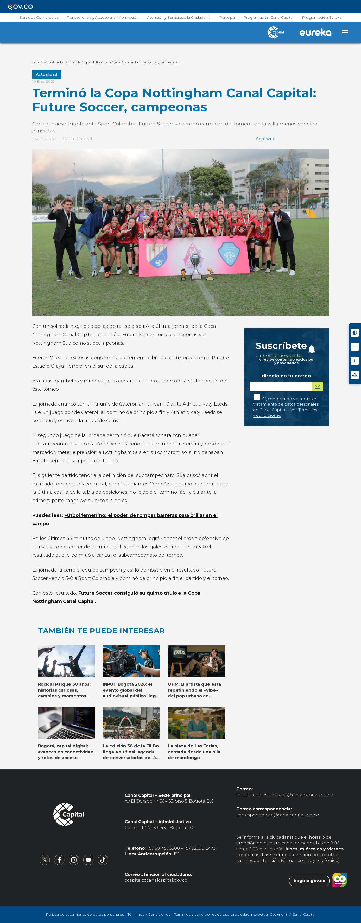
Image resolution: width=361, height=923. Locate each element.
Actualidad (46, 74)
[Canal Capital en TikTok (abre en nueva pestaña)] (103, 863)
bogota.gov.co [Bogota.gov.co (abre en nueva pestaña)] (309, 880)
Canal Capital (77, 138)
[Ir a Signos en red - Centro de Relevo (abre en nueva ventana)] (355, 374)
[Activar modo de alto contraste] (355, 332)
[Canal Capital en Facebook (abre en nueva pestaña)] (59, 863)
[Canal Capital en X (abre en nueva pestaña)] (45, 863)
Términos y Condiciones (149, 914)
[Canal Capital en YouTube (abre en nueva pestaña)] (88, 863)
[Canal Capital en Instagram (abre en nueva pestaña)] (74, 863)
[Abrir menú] (345, 32)
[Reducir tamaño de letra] (355, 346)
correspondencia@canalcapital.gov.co (277, 814)
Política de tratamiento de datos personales (85, 914)
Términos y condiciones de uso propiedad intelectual (221, 914)
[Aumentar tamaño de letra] (355, 360)
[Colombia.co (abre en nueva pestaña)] (340, 881)
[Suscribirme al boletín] (317, 386)
